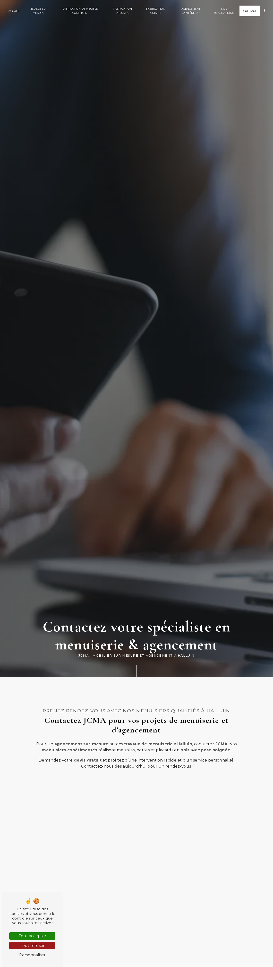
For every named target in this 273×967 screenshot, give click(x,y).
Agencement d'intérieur (190, 11)
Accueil (14, 11)
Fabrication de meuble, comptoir (80, 11)
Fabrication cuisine (155, 11)
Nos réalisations (224, 11)
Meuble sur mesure (38, 11)
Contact (249, 11)
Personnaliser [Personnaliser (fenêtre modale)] (32, 955)
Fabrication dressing (122, 11)
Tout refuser (32, 945)
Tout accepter (32, 936)
